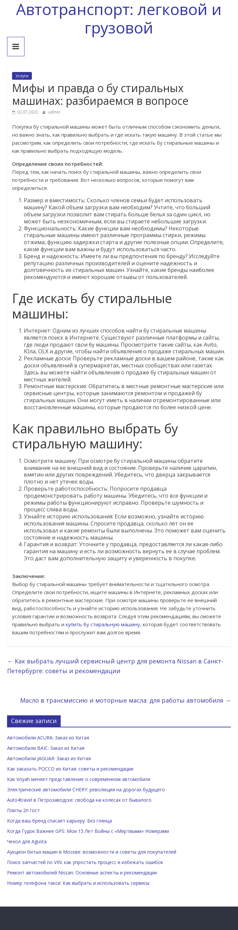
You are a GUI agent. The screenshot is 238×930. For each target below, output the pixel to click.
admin (54, 112)
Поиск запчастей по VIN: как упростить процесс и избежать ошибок (85, 862)
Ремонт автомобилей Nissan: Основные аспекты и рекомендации (82, 872)
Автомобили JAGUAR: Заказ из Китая (49, 758)
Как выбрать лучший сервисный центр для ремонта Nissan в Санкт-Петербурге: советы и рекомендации (115, 666)
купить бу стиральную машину (103, 624)
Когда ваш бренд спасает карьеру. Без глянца (59, 820)
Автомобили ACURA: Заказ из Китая (48, 737)
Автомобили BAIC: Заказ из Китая (45, 748)
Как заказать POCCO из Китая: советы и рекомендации (70, 769)
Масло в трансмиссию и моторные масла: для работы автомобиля (125, 700)
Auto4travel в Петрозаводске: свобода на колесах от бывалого (79, 800)
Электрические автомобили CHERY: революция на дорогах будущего (86, 789)
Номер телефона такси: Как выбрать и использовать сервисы (78, 883)
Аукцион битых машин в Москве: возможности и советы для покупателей (91, 852)
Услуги (21, 76)
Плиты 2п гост (23, 810)
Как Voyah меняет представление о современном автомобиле (79, 779)
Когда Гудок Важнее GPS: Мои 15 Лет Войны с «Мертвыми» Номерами (88, 831)
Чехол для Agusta (27, 841)
